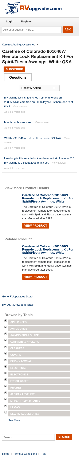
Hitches (15, 387)
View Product (35, 225)
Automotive (18, 328)
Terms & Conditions (25, 453)
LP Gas (15, 407)
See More (14, 420)
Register (26, 21)
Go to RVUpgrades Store (17, 296)
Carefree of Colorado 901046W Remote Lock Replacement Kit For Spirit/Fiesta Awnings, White (48, 198)
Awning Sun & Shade (24, 335)
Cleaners (17, 348)
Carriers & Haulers (24, 341)
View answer (20, 106)
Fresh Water (19, 381)
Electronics (19, 374)
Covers (15, 354)
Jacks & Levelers (22, 394)
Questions (18, 77)
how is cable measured (18, 122)
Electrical (18, 368)
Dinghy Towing (20, 361)
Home (5, 453)
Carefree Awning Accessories (18, 44)
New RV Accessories (24, 413)
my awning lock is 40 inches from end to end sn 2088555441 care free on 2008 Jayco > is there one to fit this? (38, 102)
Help (43, 453)
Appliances (18, 322)
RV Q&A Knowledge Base (17, 304)
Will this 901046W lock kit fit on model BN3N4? (32, 138)
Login (9, 21)
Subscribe (14, 69)
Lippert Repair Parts (25, 400)
